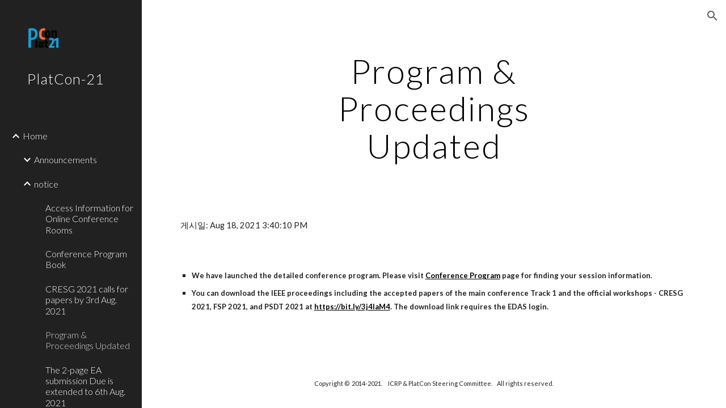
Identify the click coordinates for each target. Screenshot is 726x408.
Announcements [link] (65, 159)
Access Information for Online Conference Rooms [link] (89, 218)
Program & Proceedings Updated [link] (87, 340)
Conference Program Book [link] (86, 259)
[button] (712, 15)
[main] (433, 108)
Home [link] (35, 135)
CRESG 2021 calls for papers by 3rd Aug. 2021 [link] (86, 299)
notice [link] (46, 183)
